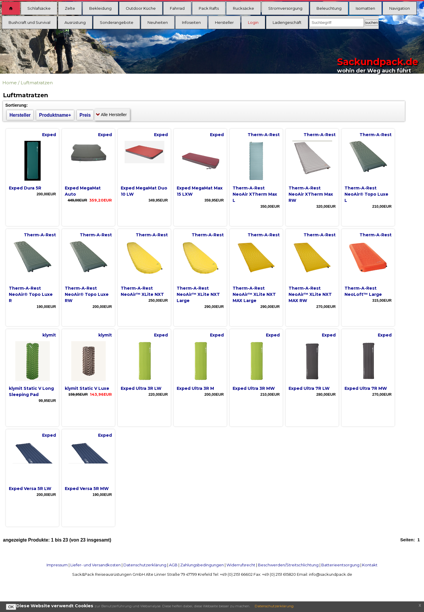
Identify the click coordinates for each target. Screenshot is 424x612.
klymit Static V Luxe (87, 388)
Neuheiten (158, 22)
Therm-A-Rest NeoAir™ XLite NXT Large (198, 294)
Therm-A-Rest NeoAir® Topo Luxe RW (87, 294)
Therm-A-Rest (264, 134)
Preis (85, 115)
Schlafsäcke (39, 8)
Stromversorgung (285, 8)
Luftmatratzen (37, 82)
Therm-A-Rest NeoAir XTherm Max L (255, 194)
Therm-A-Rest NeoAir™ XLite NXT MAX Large (254, 294)
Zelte (70, 8)
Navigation (399, 8)
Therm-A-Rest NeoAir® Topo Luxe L (366, 194)
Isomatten (365, 8)
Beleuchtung (329, 8)
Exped (49, 134)
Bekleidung (100, 8)
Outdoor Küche (141, 8)
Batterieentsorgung (340, 564)
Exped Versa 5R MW (87, 488)
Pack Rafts (209, 8)
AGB (173, 564)
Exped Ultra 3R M (195, 388)
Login (253, 22)
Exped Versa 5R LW (30, 488)
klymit (49, 335)
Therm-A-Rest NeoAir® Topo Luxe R (31, 294)
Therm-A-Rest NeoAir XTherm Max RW (311, 194)
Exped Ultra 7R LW (309, 388)
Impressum (57, 564)
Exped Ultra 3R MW (254, 388)
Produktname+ (55, 115)
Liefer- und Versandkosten (95, 564)
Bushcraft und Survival (29, 22)
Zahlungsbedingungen (202, 564)
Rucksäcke (243, 8)
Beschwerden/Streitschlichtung (288, 564)
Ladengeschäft (287, 22)
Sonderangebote (116, 22)
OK (11, 607)
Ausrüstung (75, 22)
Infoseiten (191, 22)
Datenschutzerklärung (144, 564)
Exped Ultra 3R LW (141, 388)
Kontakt (369, 564)
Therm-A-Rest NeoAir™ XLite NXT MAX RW (310, 294)
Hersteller (224, 22)
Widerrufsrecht (240, 564)
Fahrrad (177, 8)
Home (9, 82)
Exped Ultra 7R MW (365, 388)
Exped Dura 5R (25, 188)
